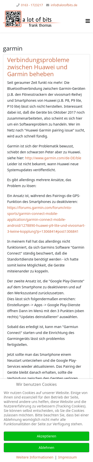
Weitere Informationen (34, 457)
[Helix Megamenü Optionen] (88, 21)
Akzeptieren (46, 436)
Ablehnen (46, 447)
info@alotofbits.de (64, 5)
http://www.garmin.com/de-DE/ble (53, 158)
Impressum (67, 457)
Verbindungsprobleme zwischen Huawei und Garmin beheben (38, 67)
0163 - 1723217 (32, 5)
